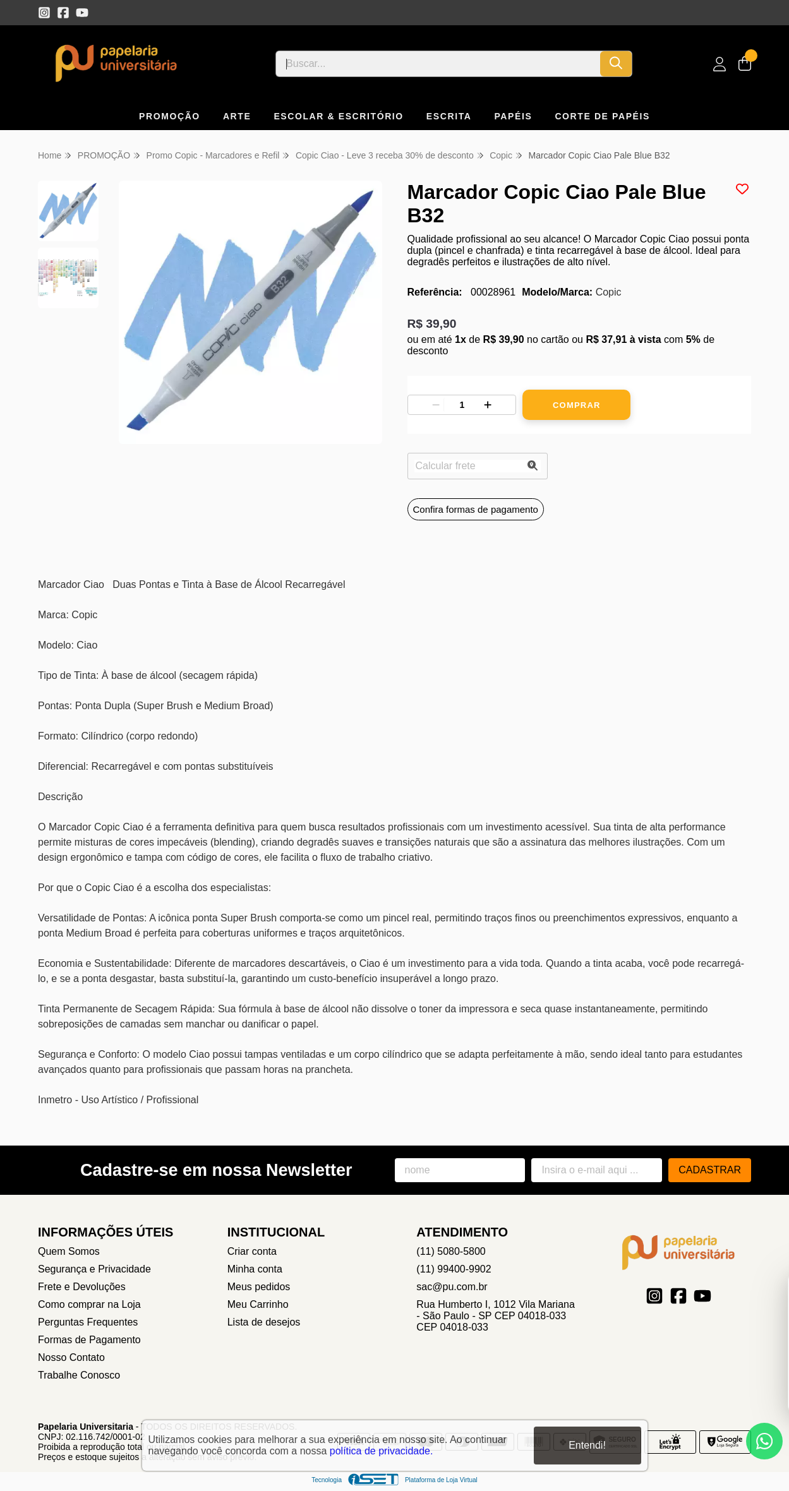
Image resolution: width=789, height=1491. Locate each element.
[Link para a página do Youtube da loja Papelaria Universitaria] (82, 12)
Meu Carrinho (258, 1304)
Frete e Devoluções (82, 1286)
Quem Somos (69, 1251)
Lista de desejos (264, 1322)
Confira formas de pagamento (475, 509)
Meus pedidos (259, 1286)
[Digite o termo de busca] (438, 63)
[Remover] (435, 405)
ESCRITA (449, 116)
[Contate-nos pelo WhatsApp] (764, 1441)
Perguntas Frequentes (88, 1322)
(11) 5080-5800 (450, 1251)
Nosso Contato (71, 1357)
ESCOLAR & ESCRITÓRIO (338, 116)
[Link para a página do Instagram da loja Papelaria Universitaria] (44, 12)
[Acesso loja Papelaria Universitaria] (719, 64)
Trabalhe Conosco (79, 1375)
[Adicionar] (487, 405)
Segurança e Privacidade (94, 1269)
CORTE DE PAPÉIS (602, 116)
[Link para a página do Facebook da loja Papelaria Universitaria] (63, 12)
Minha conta (254, 1269)
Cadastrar (709, 1170)
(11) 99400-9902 (453, 1269)
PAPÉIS (513, 116)
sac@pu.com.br (451, 1286)
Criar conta (252, 1251)
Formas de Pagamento (89, 1339)
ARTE (237, 116)
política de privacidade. (381, 1451)
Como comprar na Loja (89, 1304)
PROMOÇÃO (169, 116)
